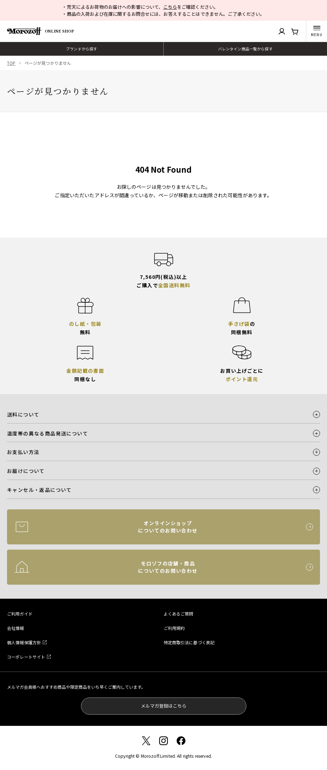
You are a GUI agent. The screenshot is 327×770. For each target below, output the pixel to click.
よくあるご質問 (178, 614)
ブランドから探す (81, 48)
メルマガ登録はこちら (163, 705)
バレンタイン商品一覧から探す (245, 48)
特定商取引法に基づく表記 (189, 642)
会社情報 (15, 628)
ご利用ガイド (20, 614)
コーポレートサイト (26, 657)
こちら (170, 7)
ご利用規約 (174, 628)
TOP (11, 63)
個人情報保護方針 (24, 642)
